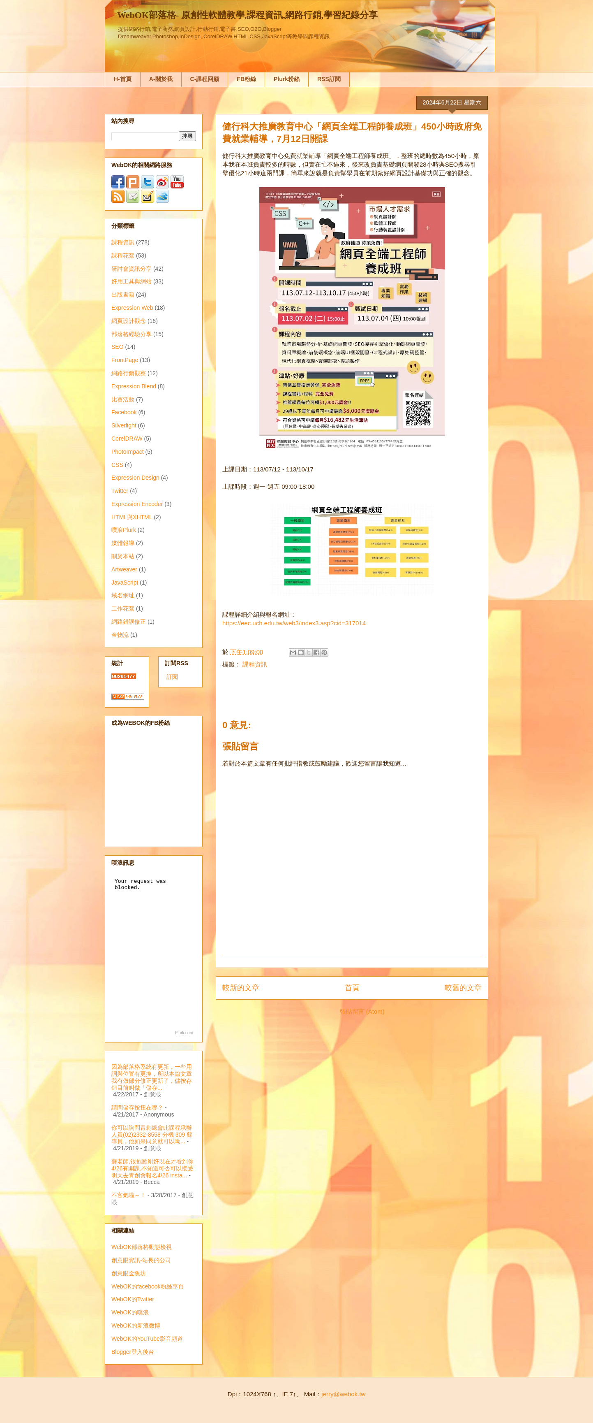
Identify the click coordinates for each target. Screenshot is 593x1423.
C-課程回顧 (204, 79)
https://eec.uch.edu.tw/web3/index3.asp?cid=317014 (294, 623)
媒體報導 (122, 543)
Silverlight (123, 425)
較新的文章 (240, 988)
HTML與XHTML (131, 517)
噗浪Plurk (123, 530)
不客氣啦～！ (128, 1195)
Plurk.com (184, 1033)
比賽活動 (122, 399)
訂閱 (172, 676)
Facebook (123, 412)
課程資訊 (254, 664)
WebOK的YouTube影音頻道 (147, 1338)
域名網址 (122, 595)
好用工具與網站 (131, 281)
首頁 (352, 988)
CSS (117, 465)
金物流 (120, 634)
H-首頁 (123, 79)
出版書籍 (122, 294)
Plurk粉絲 (287, 79)
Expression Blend (133, 386)
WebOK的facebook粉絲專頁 (147, 1286)
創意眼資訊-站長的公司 (141, 1260)
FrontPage (124, 360)
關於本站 (122, 556)
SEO (117, 347)
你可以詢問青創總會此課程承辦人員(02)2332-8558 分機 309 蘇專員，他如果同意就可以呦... (151, 1134)
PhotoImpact (127, 451)
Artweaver (124, 569)
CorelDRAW (127, 438)
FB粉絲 (246, 79)
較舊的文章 (463, 988)
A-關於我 (161, 79)
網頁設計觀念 (128, 321)
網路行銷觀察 (128, 373)
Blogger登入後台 (132, 1352)
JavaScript (124, 582)
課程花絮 (122, 255)
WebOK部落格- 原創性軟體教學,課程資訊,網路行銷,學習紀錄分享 (247, 15)
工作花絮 (122, 608)
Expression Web (132, 307)
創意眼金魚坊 (128, 1273)
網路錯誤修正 (128, 621)
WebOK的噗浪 (130, 1312)
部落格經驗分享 (131, 334)
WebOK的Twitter (132, 1299)
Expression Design (135, 477)
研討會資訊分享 (131, 268)
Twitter (119, 490)
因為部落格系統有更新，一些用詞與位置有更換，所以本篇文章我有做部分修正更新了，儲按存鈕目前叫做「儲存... (151, 1077)
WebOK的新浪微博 (135, 1325)
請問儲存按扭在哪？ (137, 1107)
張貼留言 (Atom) (362, 1011)
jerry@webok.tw (343, 1394)
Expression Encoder (137, 504)
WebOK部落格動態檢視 (141, 1247)
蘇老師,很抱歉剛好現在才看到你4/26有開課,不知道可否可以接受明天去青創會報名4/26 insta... (152, 1168)
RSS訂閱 (329, 79)
